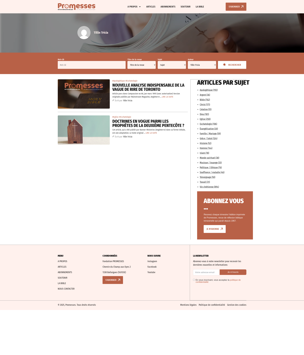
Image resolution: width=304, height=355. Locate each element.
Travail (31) (205, 181)
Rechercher (232, 64)
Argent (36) (205, 94)
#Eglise (115, 117)
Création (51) (205, 109)
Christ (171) (205, 104)
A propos (134, 6)
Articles (150, 6)
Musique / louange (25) (211, 162)
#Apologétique (118, 81)
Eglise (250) (205, 119)
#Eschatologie (131, 81)
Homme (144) (206, 148)
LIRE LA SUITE (167, 97)
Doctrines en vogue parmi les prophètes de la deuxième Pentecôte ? (148, 123)
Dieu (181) (204, 114)
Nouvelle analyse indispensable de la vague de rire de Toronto (148, 87)
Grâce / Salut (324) (208, 138)
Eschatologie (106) (208, 123)
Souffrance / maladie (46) (212, 172)
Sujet (160, 59)
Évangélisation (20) (209, 128)
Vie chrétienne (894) (209, 186)
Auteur (191, 59)
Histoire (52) (205, 143)
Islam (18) (204, 152)
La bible (200, 6)
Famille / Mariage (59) (210, 133)
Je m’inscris (233, 272)
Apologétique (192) (209, 89)
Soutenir (185, 6)
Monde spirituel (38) (209, 157)
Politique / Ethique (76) (211, 167)
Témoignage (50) (207, 177)
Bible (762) (205, 99)
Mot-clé (61, 59)
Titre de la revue (134, 59)
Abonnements (168, 6)
